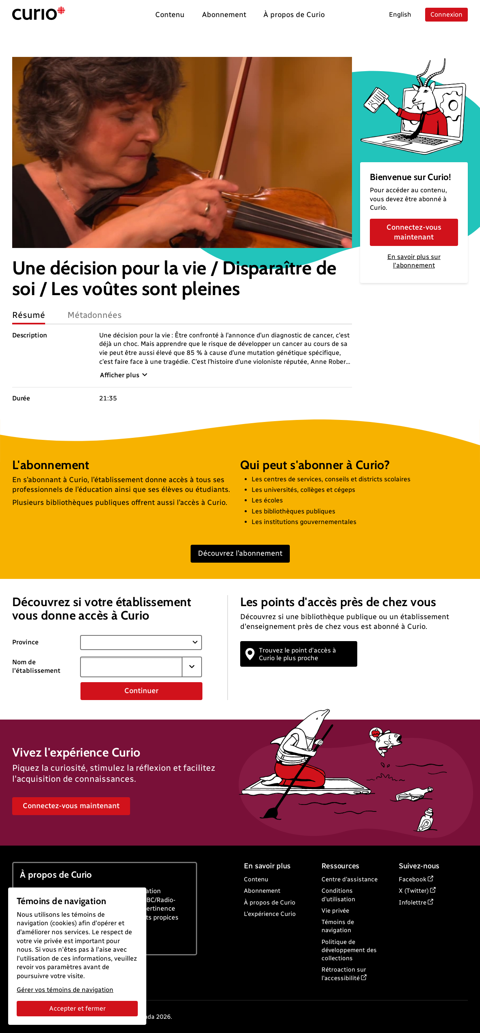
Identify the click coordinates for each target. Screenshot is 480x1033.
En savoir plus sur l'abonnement (414, 261)
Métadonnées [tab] (94, 315)
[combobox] (131, 667)
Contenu (256, 879)
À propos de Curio (269, 902)
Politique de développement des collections (349, 950)
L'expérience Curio (270, 914)
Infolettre (412, 902)
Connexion (446, 14)
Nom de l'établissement (36, 666)
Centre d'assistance (349, 879)
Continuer (141, 690)
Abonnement (262, 890)
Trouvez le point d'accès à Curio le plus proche (291, 654)
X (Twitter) (414, 890)
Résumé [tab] (28, 315)
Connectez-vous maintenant (414, 232)
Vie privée (335, 910)
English (400, 14)
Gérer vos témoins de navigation (65, 990)
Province (25, 642)
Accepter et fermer (77, 1008)
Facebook (412, 879)
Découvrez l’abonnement (240, 553)
